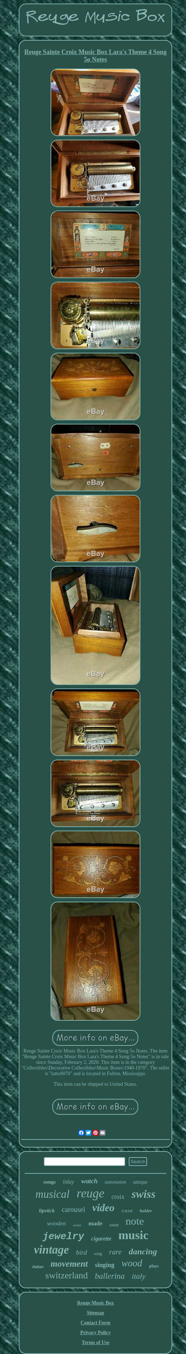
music (133, 1235)
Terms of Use (95, 1342)
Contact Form (95, 1322)
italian (37, 1267)
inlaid (114, 1225)
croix (117, 1196)
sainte (77, 1225)
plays (154, 1266)
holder (146, 1210)
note (135, 1221)
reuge (90, 1193)
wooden (56, 1223)
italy (139, 1276)
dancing (143, 1251)
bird (81, 1252)
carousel (73, 1209)
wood (132, 1263)
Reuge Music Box (95, 1303)
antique (140, 1182)
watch (89, 1181)
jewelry (63, 1236)
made (95, 1223)
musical (52, 1194)
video (103, 1207)
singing (105, 1264)
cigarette (101, 1239)
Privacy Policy (95, 1332)
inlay (68, 1182)
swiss (144, 1194)
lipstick (46, 1210)
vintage (51, 1249)
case (127, 1211)
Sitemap (95, 1312)
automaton (115, 1182)
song (98, 1253)
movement (69, 1263)
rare (115, 1252)
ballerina (109, 1276)
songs (49, 1182)
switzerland (66, 1275)
